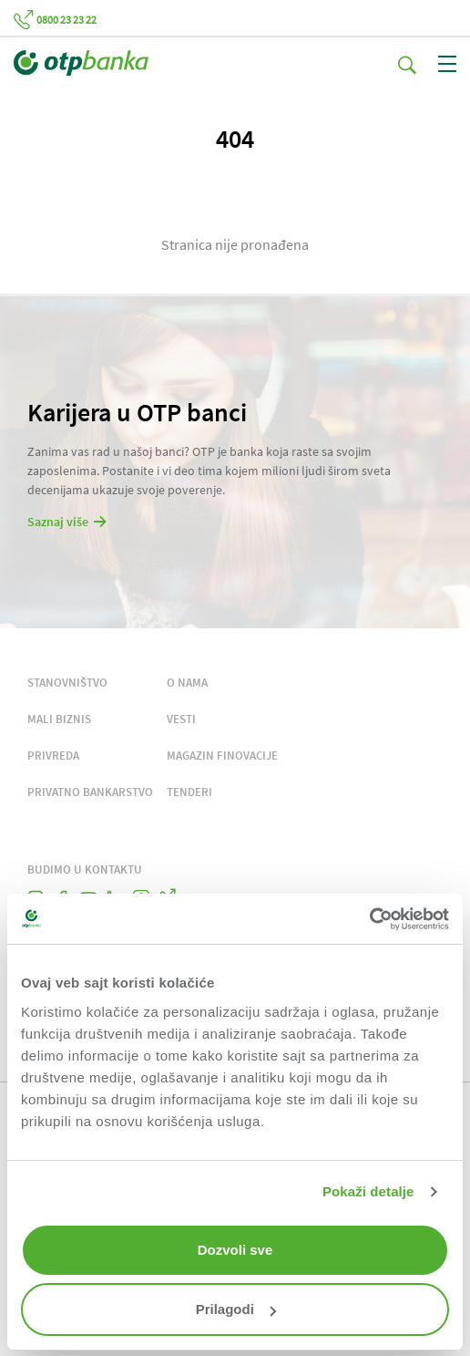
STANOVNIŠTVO (67, 682)
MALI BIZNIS (59, 719)
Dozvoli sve (235, 1250)
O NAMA (187, 682)
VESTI (181, 719)
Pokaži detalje (368, 1191)
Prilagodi (236, 1309)
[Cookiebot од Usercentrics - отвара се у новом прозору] (369, 919)
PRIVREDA (53, 755)
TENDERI (189, 792)
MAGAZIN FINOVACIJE (222, 755)
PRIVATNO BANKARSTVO (90, 792)
